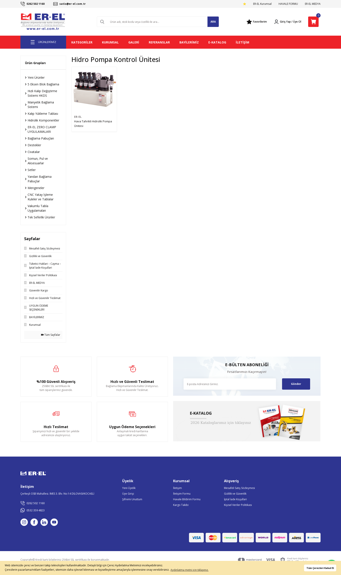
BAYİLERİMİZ (189, 42)
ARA (213, 21)
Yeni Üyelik (128, 488)
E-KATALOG (217, 42)
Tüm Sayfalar (50, 335)
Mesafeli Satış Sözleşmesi (239, 488)
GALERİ (133, 42)
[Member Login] (282, 21)
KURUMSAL (110, 42)
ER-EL (78, 117)
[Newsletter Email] (230, 384)
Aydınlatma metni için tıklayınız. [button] (189, 570)
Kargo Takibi (181, 505)
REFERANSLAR (159, 42)
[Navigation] (43, 42)
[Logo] (43, 21)
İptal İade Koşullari (235, 499)
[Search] (158, 22)
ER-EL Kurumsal (262, 4)
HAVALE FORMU (288, 4)
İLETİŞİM (242, 42)
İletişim (177, 488)
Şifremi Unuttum (132, 499)
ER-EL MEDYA (313, 4)
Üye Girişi (128, 493)
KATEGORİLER (81, 42)
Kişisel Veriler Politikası (238, 505)
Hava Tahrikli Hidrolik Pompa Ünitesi (93, 123)
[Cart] (313, 22)
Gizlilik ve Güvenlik (235, 493)
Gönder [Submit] (296, 384)
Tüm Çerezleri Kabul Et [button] (320, 568)
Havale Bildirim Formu (187, 499)
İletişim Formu (182, 493)
